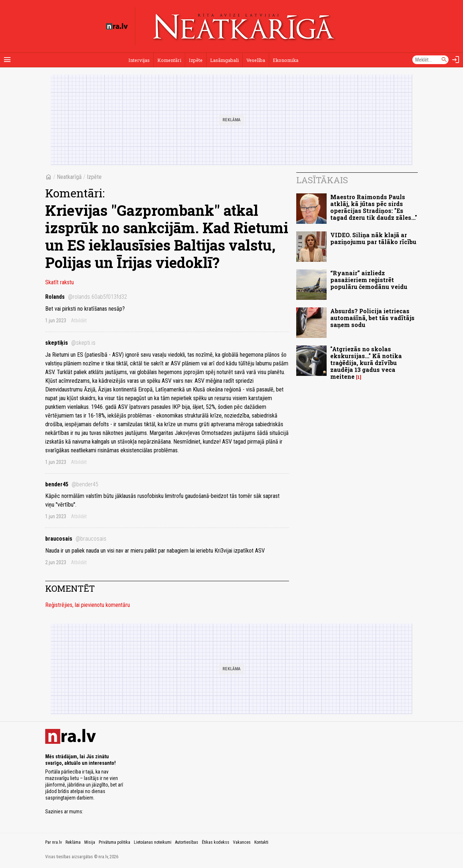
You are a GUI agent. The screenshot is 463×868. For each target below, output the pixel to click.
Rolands (86, 296)
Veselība (255, 60)
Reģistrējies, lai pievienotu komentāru (87, 604)
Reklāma (73, 842)
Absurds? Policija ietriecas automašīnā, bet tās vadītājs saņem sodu (372, 317)
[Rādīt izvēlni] (7, 60)
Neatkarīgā (69, 176)
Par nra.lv (53, 842)
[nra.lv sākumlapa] (117, 26)
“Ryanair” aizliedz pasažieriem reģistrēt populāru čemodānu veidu (368, 279)
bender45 (71, 484)
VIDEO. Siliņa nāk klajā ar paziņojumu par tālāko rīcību (373, 238)
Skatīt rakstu (59, 282)
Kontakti (261, 842)
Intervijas (139, 60)
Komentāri (169, 60)
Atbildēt (79, 320)
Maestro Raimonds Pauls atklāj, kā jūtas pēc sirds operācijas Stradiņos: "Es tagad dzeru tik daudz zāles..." (373, 207)
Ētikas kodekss (215, 842)
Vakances (242, 842)
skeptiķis (70, 342)
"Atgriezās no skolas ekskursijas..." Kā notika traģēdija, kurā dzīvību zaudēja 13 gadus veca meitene (366, 363)
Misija (89, 842)
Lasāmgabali (224, 60)
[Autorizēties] (456, 60)
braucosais (75, 538)
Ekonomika (285, 60)
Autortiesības (186, 842)
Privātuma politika (114, 842)
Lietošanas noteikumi (152, 842)
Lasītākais (322, 180)
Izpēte (196, 60)
